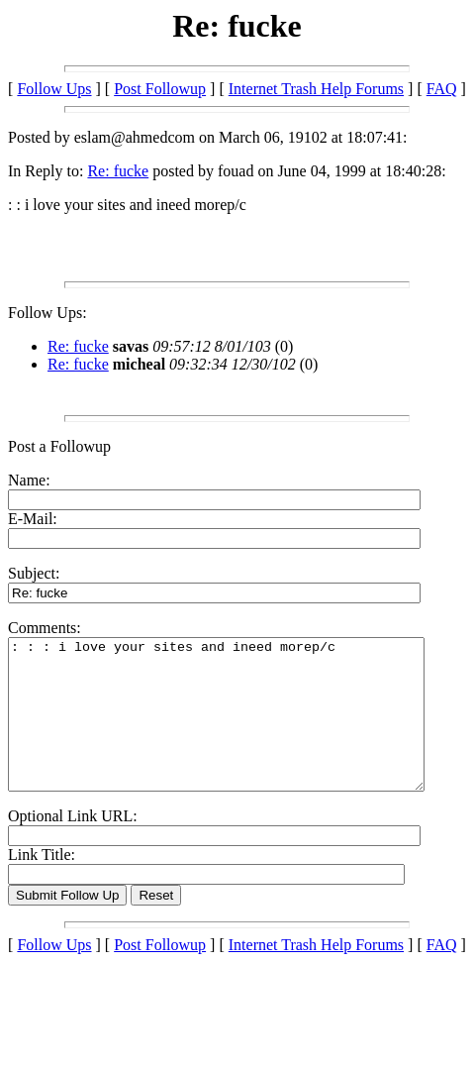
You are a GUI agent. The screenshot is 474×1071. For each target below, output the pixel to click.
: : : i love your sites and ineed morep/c (241, 729)
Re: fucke (117, 170)
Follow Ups (54, 88)
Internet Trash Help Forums (316, 88)
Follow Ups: (47, 312)
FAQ (442, 88)
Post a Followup (59, 446)
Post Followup (160, 88)
